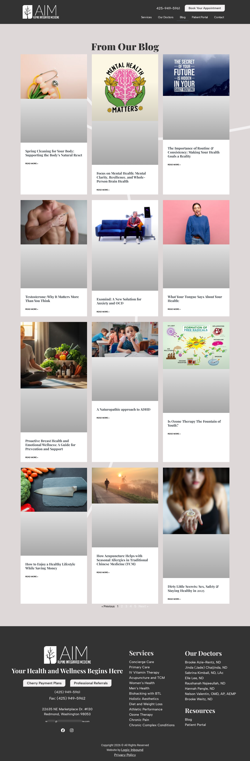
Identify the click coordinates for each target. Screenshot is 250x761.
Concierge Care (141, 662)
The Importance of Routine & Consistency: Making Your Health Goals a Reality (194, 152)
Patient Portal (200, 17)
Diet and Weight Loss (145, 704)
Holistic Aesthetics (144, 699)
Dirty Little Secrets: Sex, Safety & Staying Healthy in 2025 (193, 588)
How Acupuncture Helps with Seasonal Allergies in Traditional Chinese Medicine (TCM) (122, 559)
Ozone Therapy (141, 714)
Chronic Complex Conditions (152, 725)
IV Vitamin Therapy (144, 672)
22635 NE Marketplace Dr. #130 (67, 709)
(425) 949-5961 (67, 692)
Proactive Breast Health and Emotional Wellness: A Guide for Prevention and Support (50, 444)
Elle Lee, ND (194, 678)
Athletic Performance (145, 709)
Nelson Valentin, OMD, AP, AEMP (210, 694)
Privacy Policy (125, 755)
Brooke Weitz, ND (198, 699)
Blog (183, 17)
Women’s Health (142, 683)
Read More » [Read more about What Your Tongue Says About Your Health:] (174, 309)
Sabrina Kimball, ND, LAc (204, 673)
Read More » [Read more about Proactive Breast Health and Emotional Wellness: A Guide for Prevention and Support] (31, 457)
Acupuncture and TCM (147, 678)
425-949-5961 (168, 8)
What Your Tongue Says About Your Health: (195, 298)
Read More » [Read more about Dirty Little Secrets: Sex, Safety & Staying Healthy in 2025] (174, 599)
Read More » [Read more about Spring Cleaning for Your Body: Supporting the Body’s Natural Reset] (31, 163)
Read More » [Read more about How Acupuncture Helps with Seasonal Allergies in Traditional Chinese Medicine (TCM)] (103, 572)
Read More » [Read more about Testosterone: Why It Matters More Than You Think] (31, 309)
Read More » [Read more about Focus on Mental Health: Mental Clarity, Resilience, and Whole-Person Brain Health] (103, 190)
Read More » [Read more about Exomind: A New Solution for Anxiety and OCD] (103, 312)
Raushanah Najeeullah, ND (205, 683)
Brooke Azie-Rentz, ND (203, 662)
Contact (219, 17)
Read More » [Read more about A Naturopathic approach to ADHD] (103, 418)
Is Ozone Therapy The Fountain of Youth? (194, 423)
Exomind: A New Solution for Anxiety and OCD (119, 301)
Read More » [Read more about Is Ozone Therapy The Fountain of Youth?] (174, 434)
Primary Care (139, 667)
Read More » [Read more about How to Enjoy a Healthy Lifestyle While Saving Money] (31, 576)
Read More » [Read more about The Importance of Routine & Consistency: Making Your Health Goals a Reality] (174, 165)
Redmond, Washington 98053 (67, 714)
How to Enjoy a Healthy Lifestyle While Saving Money (50, 566)
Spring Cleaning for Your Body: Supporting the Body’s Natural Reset (53, 153)
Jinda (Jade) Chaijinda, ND (206, 667)
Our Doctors (165, 17)
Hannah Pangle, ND (199, 688)
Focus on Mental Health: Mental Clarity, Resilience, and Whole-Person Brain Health (121, 177)
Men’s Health (139, 688)
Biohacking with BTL (145, 693)
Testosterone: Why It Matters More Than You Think (52, 298)
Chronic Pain (139, 720)
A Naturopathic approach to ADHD (123, 409)
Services (146, 17)
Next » (143, 606)
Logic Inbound (132, 750)
